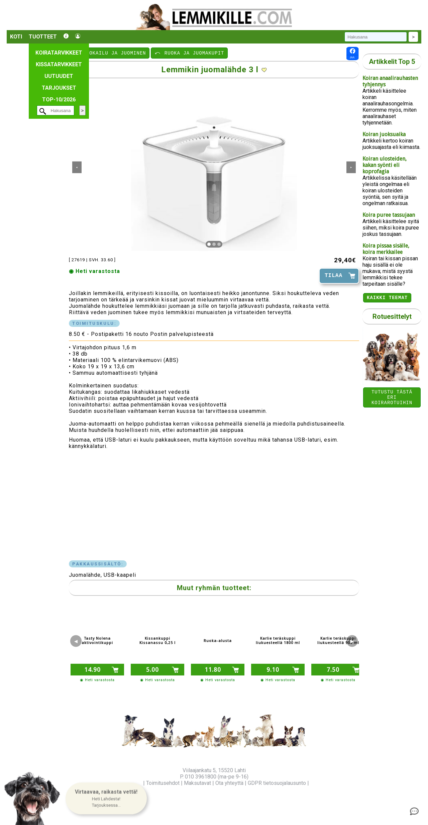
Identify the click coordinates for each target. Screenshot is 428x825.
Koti (16, 36)
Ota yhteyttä (229, 783)
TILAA (333, 275)
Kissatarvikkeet (59, 64)
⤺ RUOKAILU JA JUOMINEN (109, 53)
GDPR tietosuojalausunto (277, 783)
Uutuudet (58, 76)
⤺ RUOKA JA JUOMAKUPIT (189, 53)
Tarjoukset (59, 88)
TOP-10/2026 (59, 99)
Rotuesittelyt (392, 317)
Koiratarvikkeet (58, 53)
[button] (106, 798)
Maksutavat (197, 783)
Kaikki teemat (387, 298)
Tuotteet (43, 36)
